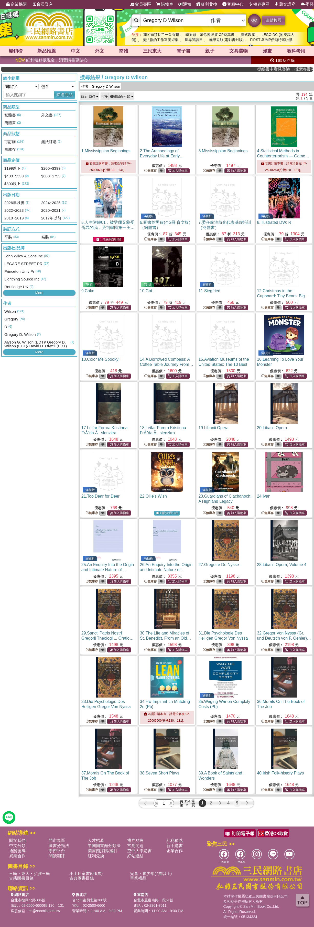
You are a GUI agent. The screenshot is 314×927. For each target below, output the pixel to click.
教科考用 (296, 51)
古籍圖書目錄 (21, 878)
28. (281, 564)
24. (263, 496)
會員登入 (42, 4)
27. (218, 564)
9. (87, 291)
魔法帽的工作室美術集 (160, 40)
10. (146, 291)
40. (280, 773)
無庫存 (150, 171)
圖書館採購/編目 (102, 851)
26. (166, 569)
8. (274, 222)
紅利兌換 (206, 4)
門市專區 (57, 840)
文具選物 (238, 51)
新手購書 (174, 845)
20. (272, 428)
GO (254, 20)
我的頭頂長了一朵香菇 (161, 35)
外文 (99, 51)
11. (209, 291)
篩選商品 (64, 95)
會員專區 (140, 4)
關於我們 (17, 840)
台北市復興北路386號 (28, 900)
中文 (75, 51)
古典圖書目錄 (81, 878)
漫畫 (267, 51)
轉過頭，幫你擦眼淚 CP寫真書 (210, 35)
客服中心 (232, 4)
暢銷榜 (16, 51)
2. (162, 156)
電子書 (183, 51)
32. (284, 638)
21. (100, 496)
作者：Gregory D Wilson (100, 86)
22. (153, 496)
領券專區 (258, 4)
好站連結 (135, 856)
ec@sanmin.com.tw (44, 911)
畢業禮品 (138, 878)
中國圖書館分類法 (104, 845)
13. (100, 359)
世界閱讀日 (194, 40)
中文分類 (17, 845)
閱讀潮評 (57, 856)
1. (106, 151)
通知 (184, 4)
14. (166, 364)
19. (213, 428)
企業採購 (16, 4)
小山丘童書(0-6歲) (86, 873)
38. (159, 773)
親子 (209, 51)
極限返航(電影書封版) (226, 40)
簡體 (123, 51)
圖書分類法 (59, 845)
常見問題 (135, 845)
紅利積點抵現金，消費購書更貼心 (51, 60)
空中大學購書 (139, 851)
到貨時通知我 (167, 513)
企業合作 (174, 851)
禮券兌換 (135, 840)
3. (222, 151)
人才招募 (96, 840)
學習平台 (57, 851)
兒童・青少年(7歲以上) (151, 873)
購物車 (164, 4)
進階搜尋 (273, 20)
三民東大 (152, 51)
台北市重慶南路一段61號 (154, 900)
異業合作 (17, 856)
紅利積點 (174, 840)
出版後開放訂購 (108, 239)
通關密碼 (17, 851)
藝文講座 (285, 4)
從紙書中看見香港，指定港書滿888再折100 (296, 69)
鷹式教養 (248, 35)
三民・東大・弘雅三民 (29, 873)
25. (107, 569)
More (39, 293)
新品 (46, 51)
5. (108, 227)
